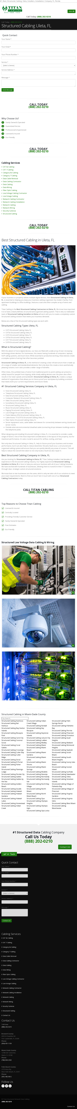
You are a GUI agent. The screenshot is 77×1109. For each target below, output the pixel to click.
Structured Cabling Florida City (13, 774)
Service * (5, 62)
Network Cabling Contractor (13, 199)
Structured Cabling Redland (62, 743)
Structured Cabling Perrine (62, 730)
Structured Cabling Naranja (37, 774)
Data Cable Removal (10, 178)
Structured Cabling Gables (11, 777)
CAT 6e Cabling (8, 167)
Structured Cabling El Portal (12, 762)
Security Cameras (9, 211)
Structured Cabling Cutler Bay (13, 752)
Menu (71, 11)
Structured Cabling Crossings (13, 750)
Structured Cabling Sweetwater (63, 774)
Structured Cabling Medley (37, 743)
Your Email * (6, 47)
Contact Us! (65, 847)
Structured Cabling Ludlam (37, 740)
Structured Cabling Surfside (62, 772)
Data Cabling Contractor (12, 181)
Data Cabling (8, 184)
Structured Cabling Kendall (37, 726)
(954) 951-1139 (6, 1043)
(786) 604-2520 (6, 1060)
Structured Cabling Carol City (12, 738)
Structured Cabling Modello (37, 772)
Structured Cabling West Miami (63, 803)
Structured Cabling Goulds (11, 789)
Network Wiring (9, 208)
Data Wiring (7, 187)
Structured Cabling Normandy (38, 777)
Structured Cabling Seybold (62, 750)
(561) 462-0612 (6, 1077)
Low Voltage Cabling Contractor (15, 193)
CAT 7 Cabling (8, 170)
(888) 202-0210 (44, 16)
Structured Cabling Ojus (36, 798)
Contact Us (6, 1015)
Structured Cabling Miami (36, 745)
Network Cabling (9, 205)
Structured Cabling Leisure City (38, 738)
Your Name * (6, 39)
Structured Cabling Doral (11, 760)
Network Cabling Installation (14, 202)
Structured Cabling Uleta (61, 777)
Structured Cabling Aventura (12, 721)
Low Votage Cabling (10, 196)
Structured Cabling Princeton (63, 735)
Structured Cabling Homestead (13, 803)
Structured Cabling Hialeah (12, 791)
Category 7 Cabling (10, 176)
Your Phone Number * (10, 54)
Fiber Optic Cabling (10, 190)
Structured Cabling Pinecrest (63, 733)
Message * (6, 77)
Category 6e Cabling (10, 173)
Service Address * (8, 70)
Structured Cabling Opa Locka (38, 811)
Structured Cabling (10, 214)
